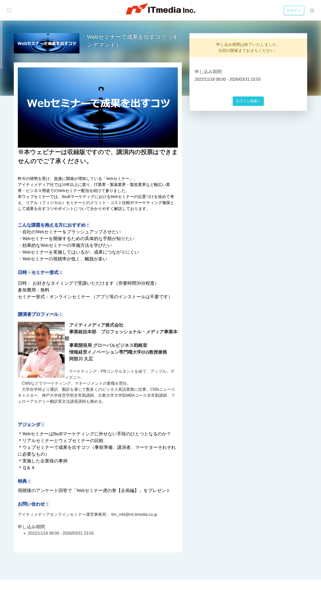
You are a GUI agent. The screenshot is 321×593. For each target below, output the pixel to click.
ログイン (293, 10)
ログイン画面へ (248, 101)
